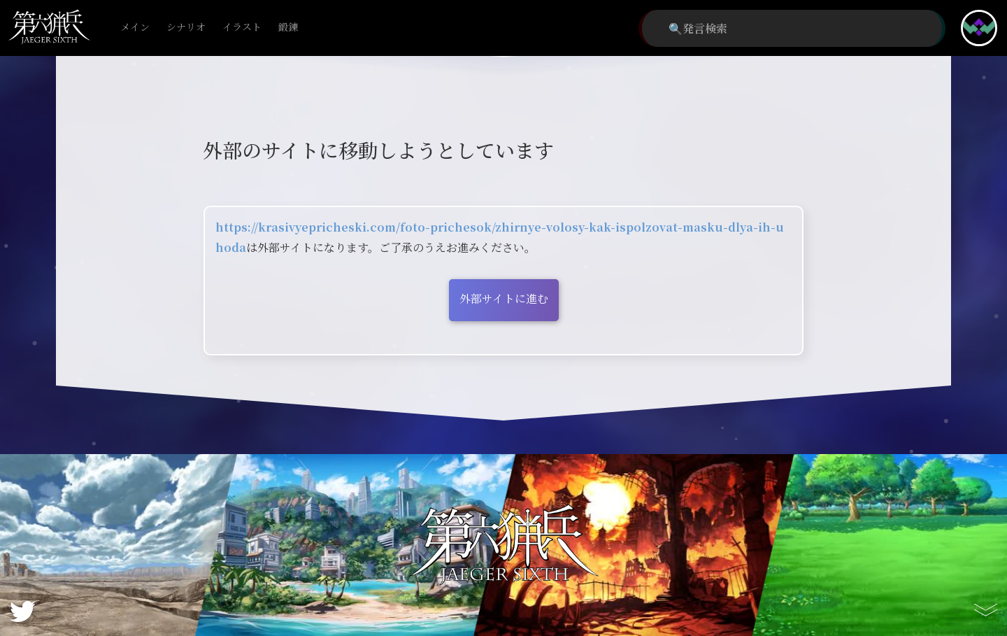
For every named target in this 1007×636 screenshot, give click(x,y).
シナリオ (186, 28)
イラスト (242, 28)
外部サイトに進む (503, 298)
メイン (135, 28)
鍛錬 (288, 28)
